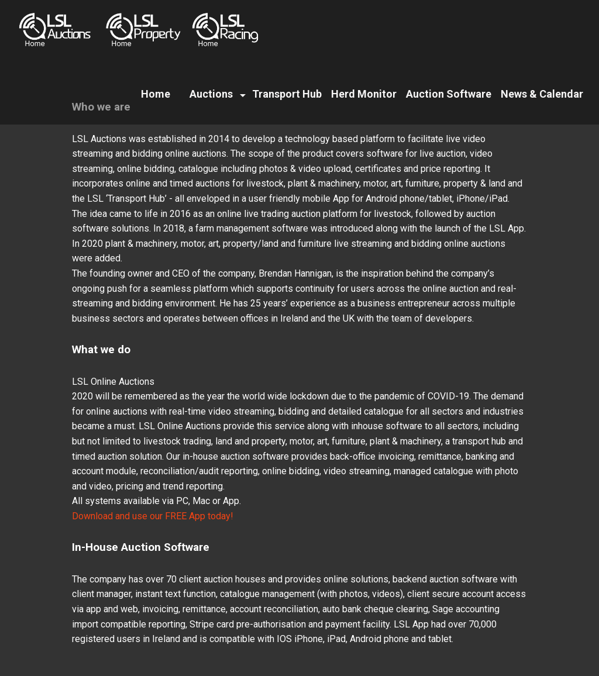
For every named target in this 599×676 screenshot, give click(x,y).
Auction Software (448, 94)
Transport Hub (287, 94)
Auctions (211, 94)
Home (155, 94)
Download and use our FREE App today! (152, 516)
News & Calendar (542, 94)
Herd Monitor (364, 94)
